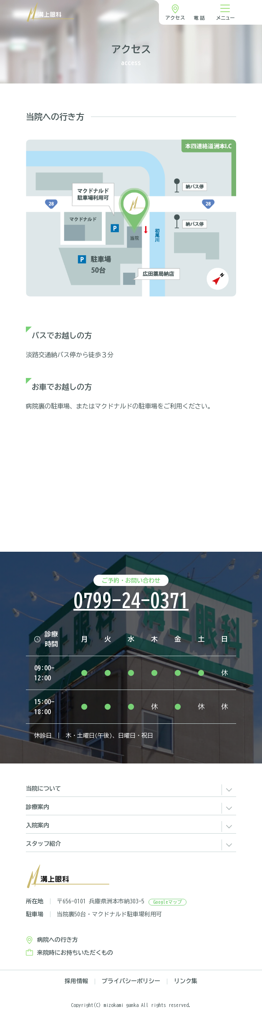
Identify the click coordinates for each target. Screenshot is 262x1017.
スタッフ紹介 (43, 844)
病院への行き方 (57, 940)
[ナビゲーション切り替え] (225, 12)
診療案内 (37, 807)
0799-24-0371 (131, 600)
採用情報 (76, 981)
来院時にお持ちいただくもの (75, 953)
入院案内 (37, 825)
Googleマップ (167, 902)
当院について (43, 788)
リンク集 (185, 981)
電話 (200, 17)
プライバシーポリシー (131, 981)
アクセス (175, 17)
